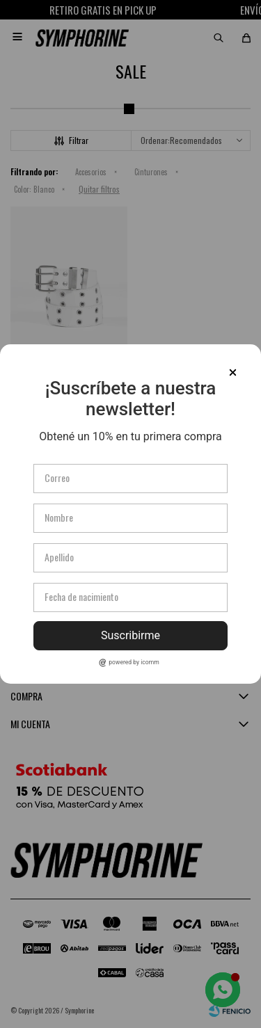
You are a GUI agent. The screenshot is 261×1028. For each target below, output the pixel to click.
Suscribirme (130, 635)
